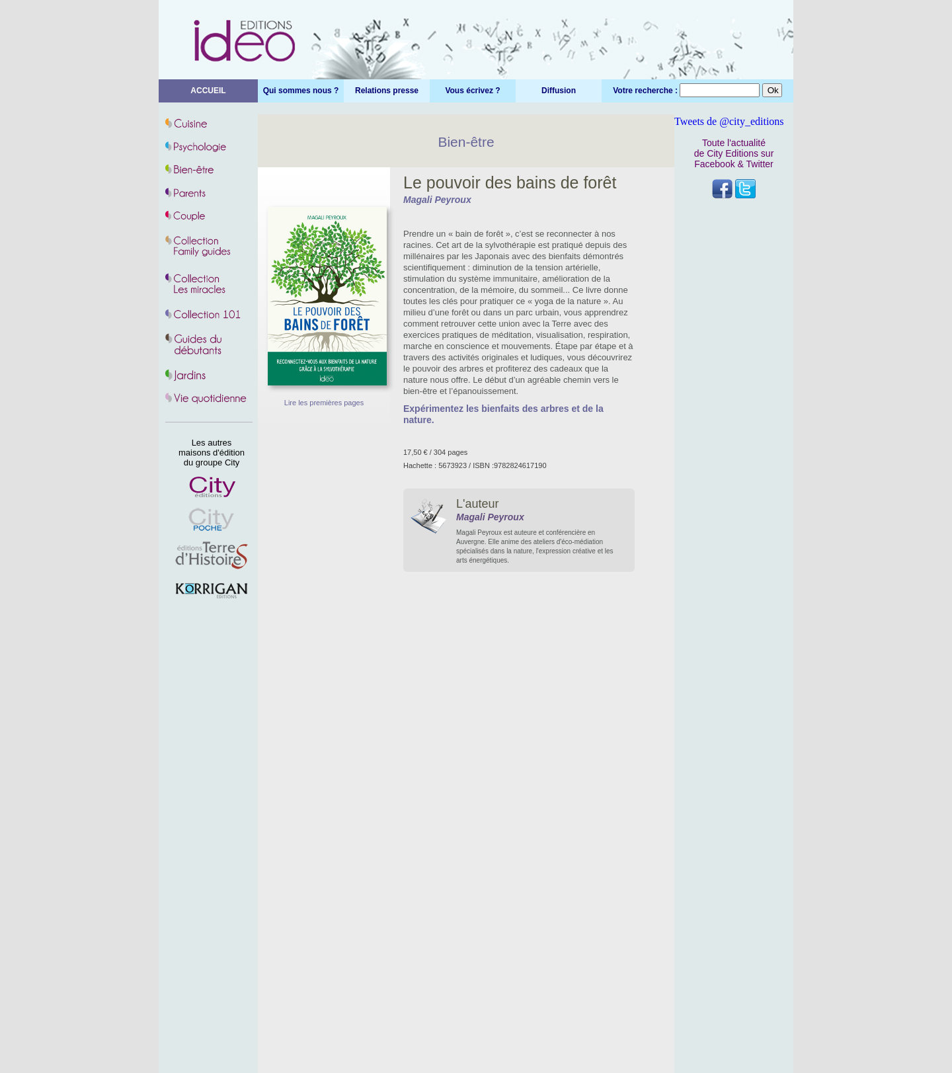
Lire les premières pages (324, 403)
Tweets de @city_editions (729, 121)
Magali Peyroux (437, 199)
